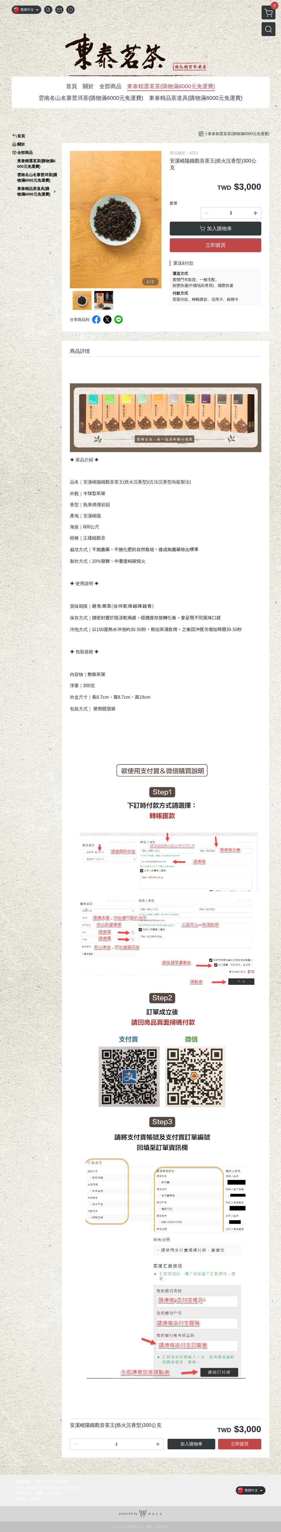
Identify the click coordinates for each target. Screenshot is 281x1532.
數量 (174, 203)
